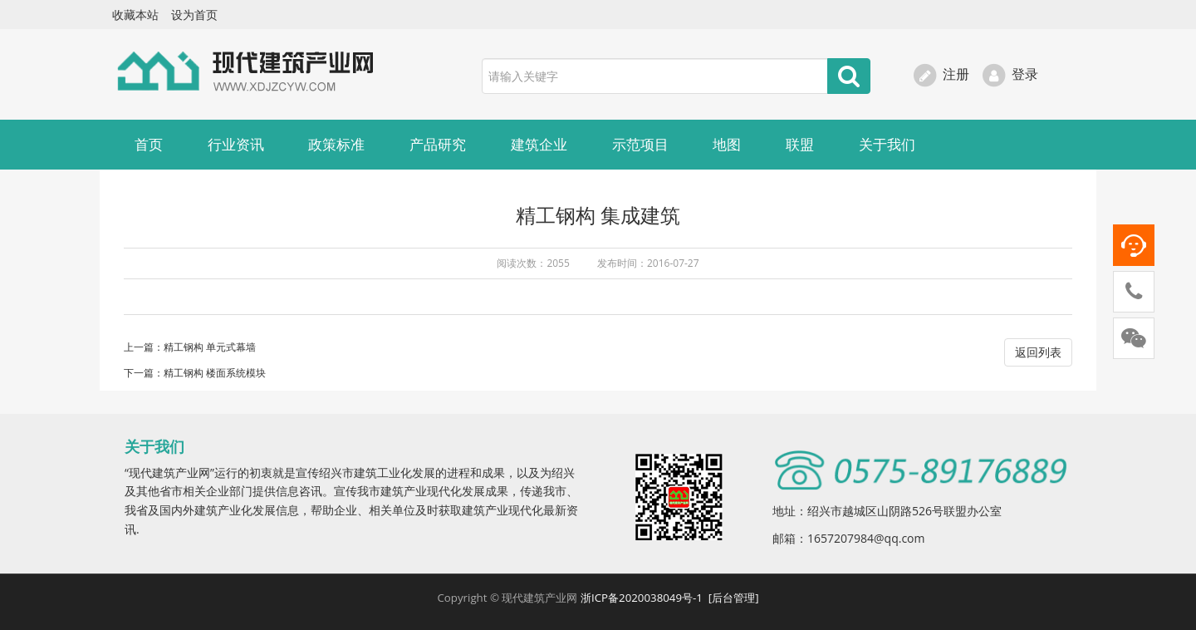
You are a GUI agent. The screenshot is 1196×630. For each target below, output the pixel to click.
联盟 (800, 144)
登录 (1009, 74)
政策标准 (336, 144)
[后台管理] (733, 597)
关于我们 (887, 144)
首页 (149, 144)
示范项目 (640, 144)
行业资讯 (236, 144)
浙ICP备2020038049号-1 (643, 597)
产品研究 (437, 144)
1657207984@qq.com (866, 538)
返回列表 (1038, 352)
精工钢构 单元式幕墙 (210, 347)
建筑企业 (539, 144)
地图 (727, 144)
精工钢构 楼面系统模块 (215, 373)
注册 (940, 74)
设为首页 (194, 14)
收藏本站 (135, 14)
